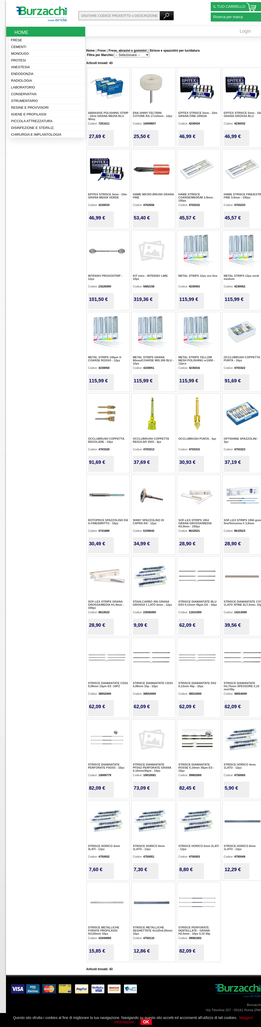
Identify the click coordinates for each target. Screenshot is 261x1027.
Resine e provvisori (30, 107)
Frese (16, 40)
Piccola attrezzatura (32, 121)
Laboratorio (23, 87)
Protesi (18, 60)
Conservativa (24, 94)
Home (22, 32)
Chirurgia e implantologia (36, 134)
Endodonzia (22, 74)
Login (245, 31)
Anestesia (20, 67)
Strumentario (24, 101)
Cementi (18, 47)
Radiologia (21, 80)
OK (146, 1022)
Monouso (20, 54)
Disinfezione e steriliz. (33, 128)
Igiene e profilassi (29, 114)
